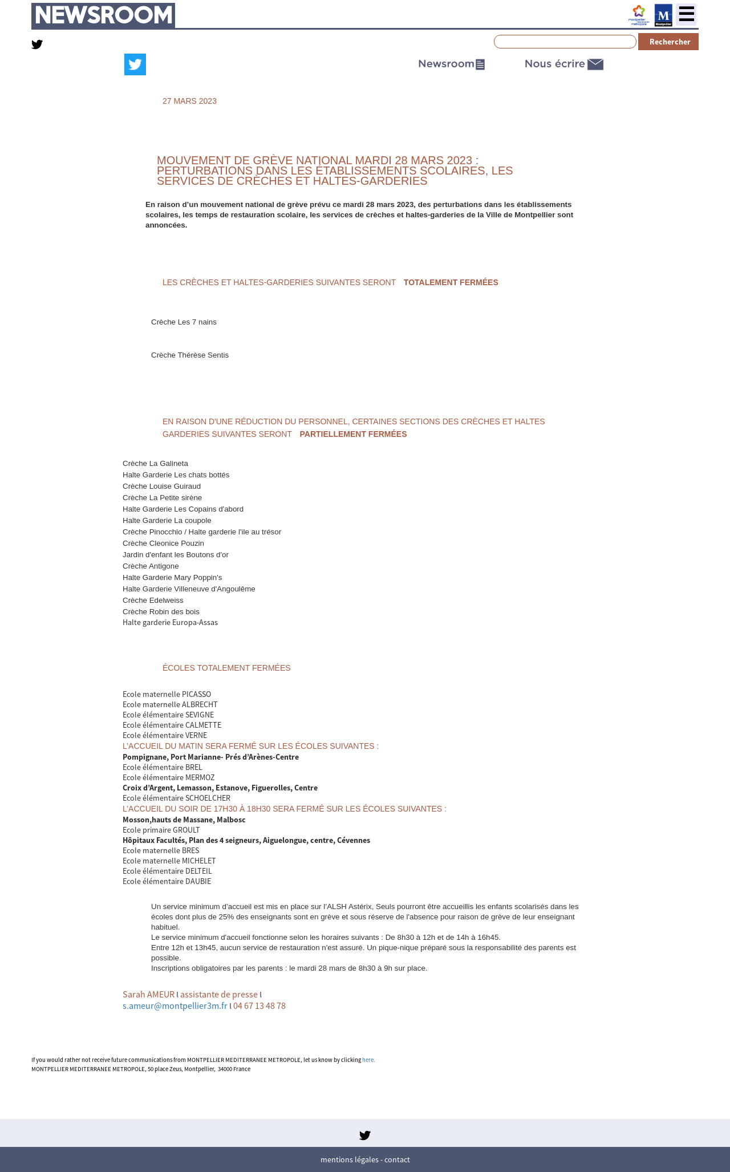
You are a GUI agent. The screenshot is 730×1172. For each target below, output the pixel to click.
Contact (397, 1159)
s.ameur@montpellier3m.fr (175, 1005)
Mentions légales (350, 1159)
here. (368, 1060)
